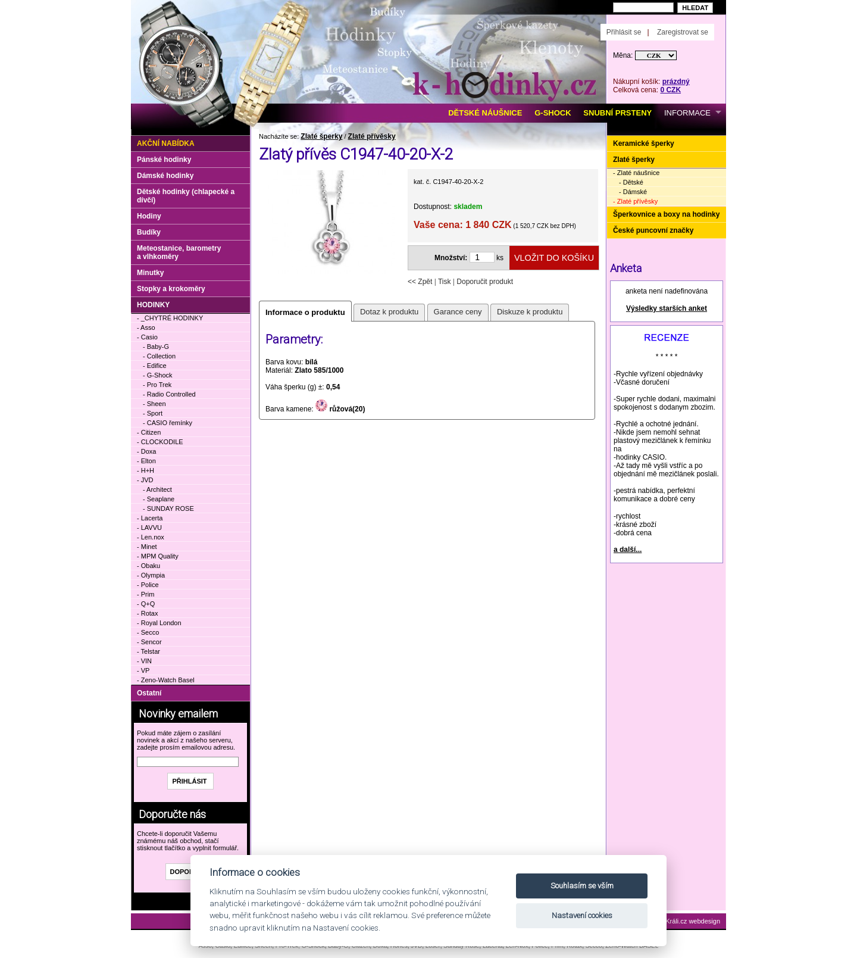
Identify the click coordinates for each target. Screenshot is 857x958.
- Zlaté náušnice (636, 172)
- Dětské (631, 182)
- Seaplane (158, 499)
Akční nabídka (166, 143)
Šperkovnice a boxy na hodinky (666, 214)
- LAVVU (149, 527)
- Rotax (147, 613)
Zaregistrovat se (682, 32)
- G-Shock (158, 375)
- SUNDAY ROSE (168, 508)
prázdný (676, 81)
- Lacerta (149, 518)
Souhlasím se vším (582, 885)
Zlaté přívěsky (372, 136)
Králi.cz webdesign (692, 921)
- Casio (147, 337)
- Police (148, 584)
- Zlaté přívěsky (635, 201)
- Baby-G (156, 346)
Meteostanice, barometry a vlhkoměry (179, 252)
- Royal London (159, 622)
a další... (628, 549)
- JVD (145, 479)
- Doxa (146, 451)
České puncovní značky (653, 230)
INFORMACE (687, 112)
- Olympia (151, 575)
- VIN (144, 660)
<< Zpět (420, 281)
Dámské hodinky (165, 175)
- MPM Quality (158, 556)
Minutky (150, 273)
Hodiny (149, 216)
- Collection (159, 356)
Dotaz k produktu (389, 311)
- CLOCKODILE (160, 441)
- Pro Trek (157, 384)
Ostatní (149, 693)
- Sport (152, 413)
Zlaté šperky (321, 136)
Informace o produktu (305, 312)
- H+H (145, 470)
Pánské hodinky (164, 159)
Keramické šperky (643, 143)
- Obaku (148, 565)
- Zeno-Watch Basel (166, 680)
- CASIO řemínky (167, 422)
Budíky (149, 232)
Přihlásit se (624, 32)
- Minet (147, 546)
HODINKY (153, 305)
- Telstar (148, 651)
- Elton (146, 460)
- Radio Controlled (169, 394)
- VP (143, 670)
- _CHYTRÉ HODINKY (170, 318)
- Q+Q (146, 603)
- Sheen (154, 403)
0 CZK (670, 90)
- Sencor (149, 641)
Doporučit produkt (484, 281)
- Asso (146, 327)
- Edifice (155, 365)
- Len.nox (150, 537)
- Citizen (149, 432)
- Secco (148, 632)
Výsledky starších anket (666, 308)
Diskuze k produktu (530, 311)
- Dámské (633, 191)
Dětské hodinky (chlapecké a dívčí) (185, 196)
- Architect (157, 489)
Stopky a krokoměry (171, 289)
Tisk (444, 281)
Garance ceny (458, 311)
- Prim (145, 594)
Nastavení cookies (582, 915)
